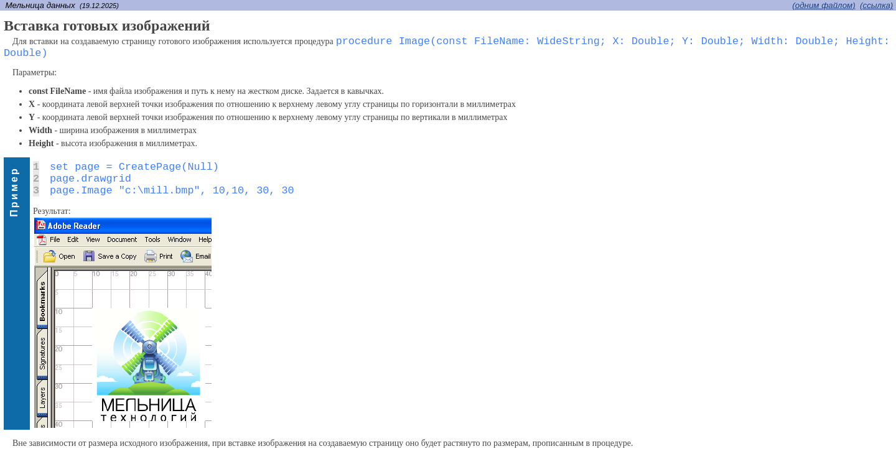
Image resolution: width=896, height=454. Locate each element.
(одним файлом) (823, 5)
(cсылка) (876, 5)
